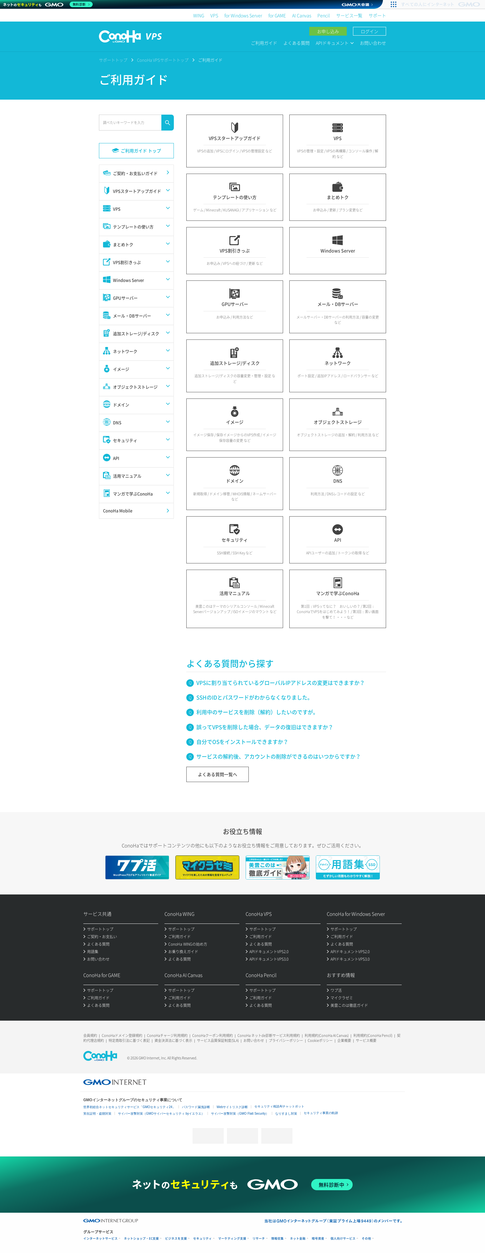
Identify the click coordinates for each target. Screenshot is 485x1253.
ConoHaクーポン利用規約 (212, 1035)
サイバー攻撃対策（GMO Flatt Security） (240, 1113)
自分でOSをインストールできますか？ (242, 741)
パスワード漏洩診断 (196, 1107)
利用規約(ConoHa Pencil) (372, 1035)
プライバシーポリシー (286, 1040)
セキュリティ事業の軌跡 (321, 1113)
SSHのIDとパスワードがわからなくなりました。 (254, 697)
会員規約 (90, 1035)
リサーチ (258, 1238)
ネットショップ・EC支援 (141, 1238)
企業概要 (344, 1040)
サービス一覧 (349, 15)
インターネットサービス (100, 1238)
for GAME (277, 15)
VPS (214, 15)
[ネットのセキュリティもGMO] (48, 4)
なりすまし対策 (286, 1113)
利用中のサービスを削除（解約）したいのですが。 (257, 712)
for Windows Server (243, 15)
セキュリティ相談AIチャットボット (279, 1106)
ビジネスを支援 (176, 1238)
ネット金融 (298, 1238)
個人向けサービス (343, 1238)
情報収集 (277, 1238)
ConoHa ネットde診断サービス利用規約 (269, 1035)
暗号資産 (318, 1238)
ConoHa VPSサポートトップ (163, 60)
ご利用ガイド (264, 43)
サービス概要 (366, 1040)
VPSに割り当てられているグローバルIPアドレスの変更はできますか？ (280, 682)
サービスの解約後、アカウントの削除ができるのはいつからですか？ (278, 756)
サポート (377, 15)
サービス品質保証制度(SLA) (218, 1040)
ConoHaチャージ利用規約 (167, 1035)
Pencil (323, 15)
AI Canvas (301, 15)
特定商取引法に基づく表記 (129, 1040)
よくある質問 (296, 43)
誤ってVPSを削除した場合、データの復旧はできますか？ (264, 727)
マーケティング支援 (232, 1238)
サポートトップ (113, 60)
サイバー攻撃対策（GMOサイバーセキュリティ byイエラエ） (161, 1113)
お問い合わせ (373, 43)
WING (198, 15)
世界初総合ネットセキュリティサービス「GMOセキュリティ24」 (129, 1107)
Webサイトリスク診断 (232, 1107)
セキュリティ (202, 1238)
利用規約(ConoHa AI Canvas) (327, 1035)
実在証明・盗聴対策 (97, 1113)
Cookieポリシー (320, 1040)
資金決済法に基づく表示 (173, 1040)
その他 (366, 1238)
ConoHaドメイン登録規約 (122, 1035)
